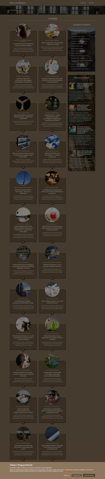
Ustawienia (66, 475)
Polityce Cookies (67, 471)
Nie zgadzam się (76, 475)
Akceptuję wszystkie (89, 475)
